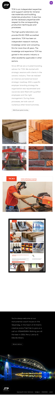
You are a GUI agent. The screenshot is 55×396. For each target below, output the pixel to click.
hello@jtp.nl (37, 393)
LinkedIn (51, 393)
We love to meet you (19, 345)
